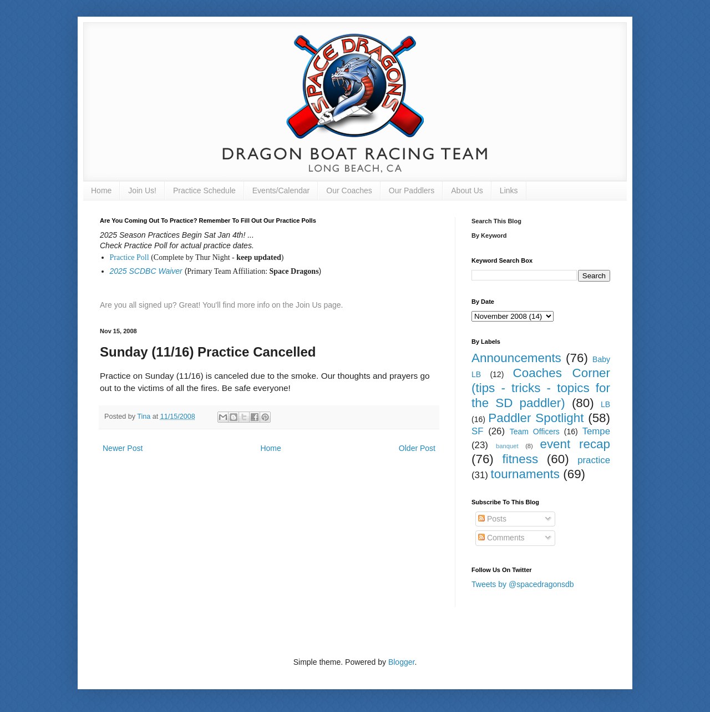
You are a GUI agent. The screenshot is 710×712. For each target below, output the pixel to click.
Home (101, 190)
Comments (501, 537)
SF (477, 431)
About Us (467, 190)
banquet (507, 446)
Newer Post (123, 448)
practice (593, 460)
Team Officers (535, 431)
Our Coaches (349, 190)
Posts (492, 518)
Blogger (401, 662)
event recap (575, 444)
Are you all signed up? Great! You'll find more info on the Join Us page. (221, 304)
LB (605, 404)
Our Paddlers (411, 190)
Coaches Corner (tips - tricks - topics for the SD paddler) (540, 388)
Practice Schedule (204, 190)
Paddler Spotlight (536, 418)
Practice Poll (129, 257)
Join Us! (142, 190)
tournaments (525, 474)
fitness (520, 459)
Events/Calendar (281, 190)
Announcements (516, 358)
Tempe (596, 431)
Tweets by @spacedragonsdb (522, 584)
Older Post (417, 448)
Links (509, 190)
